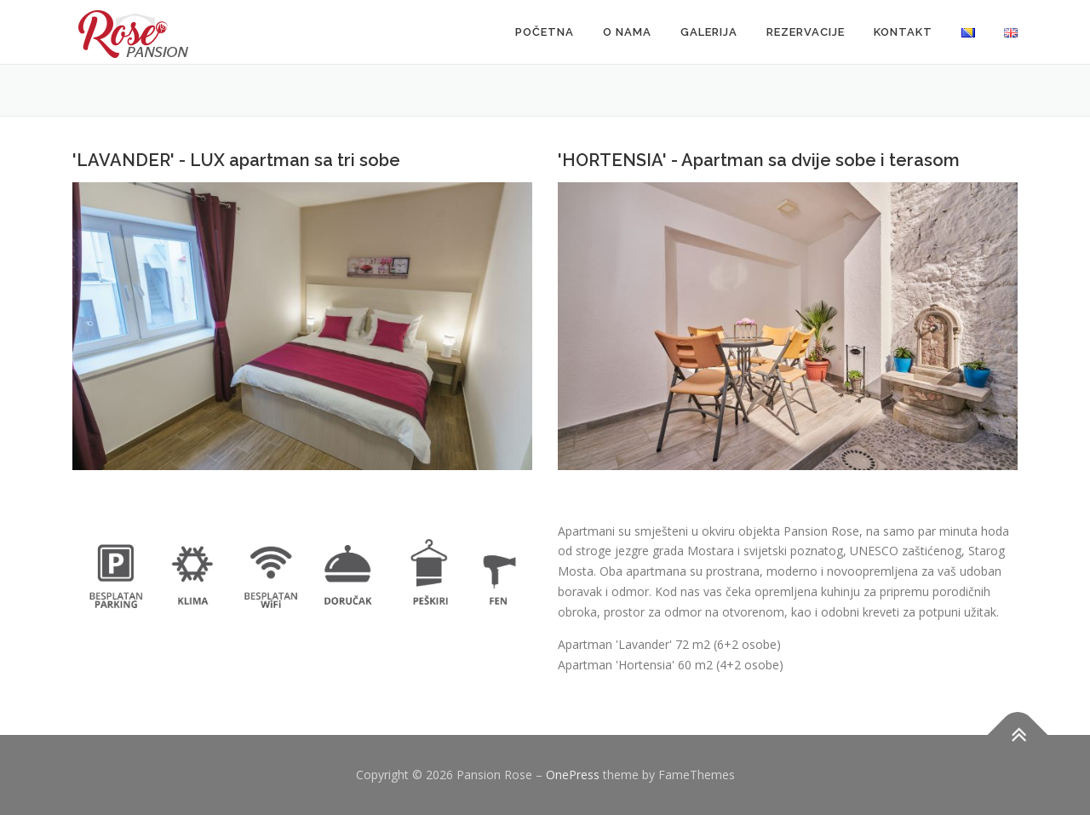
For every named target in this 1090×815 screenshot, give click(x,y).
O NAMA (627, 32)
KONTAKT (903, 32)
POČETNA (544, 32)
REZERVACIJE (805, 32)
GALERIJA (708, 32)
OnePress (573, 774)
